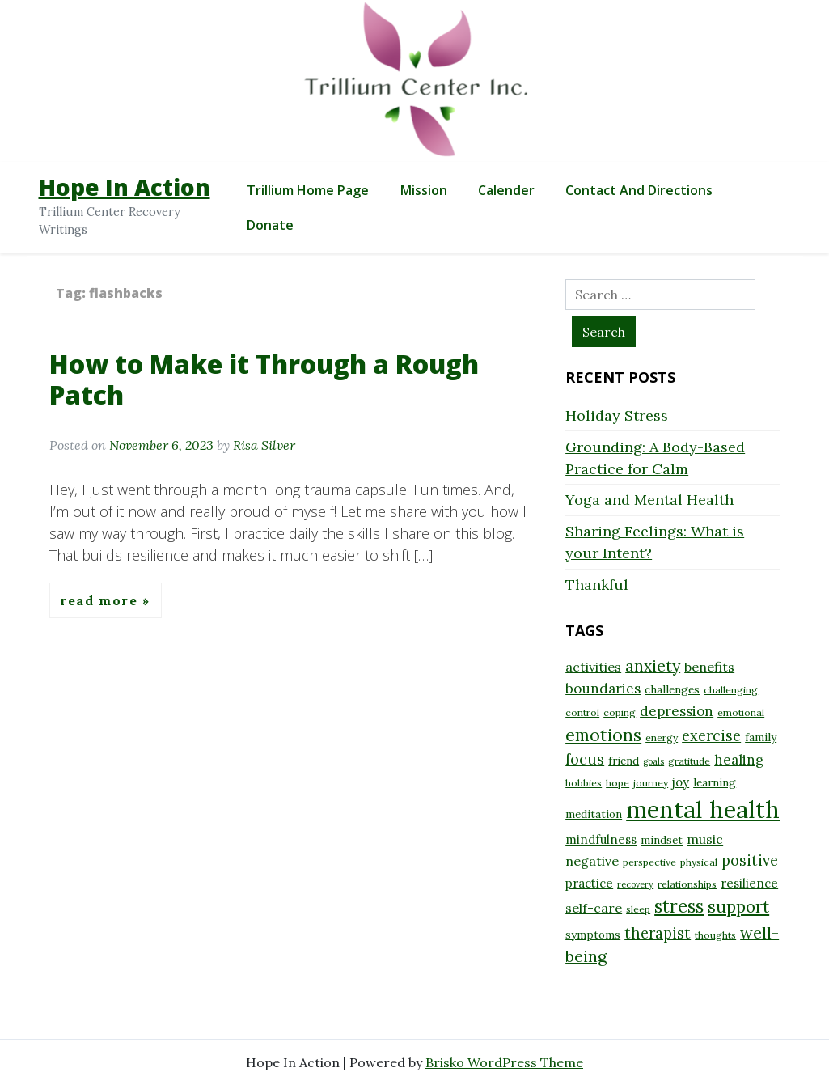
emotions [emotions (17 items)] (603, 734)
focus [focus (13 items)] (584, 759)
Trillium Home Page (308, 190)
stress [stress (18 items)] (679, 906)
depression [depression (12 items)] (676, 711)
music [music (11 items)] (705, 839)
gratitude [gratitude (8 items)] (689, 761)
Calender (506, 190)
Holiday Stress (616, 415)
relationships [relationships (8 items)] (687, 884)
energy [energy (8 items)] (661, 737)
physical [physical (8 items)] (698, 862)
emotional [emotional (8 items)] (740, 712)
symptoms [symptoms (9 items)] (592, 934)
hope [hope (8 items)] (617, 783)
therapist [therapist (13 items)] (657, 933)
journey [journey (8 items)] (650, 783)
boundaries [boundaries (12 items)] (603, 688)
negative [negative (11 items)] (592, 861)
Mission (423, 190)
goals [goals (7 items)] (653, 761)
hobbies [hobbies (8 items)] (583, 783)
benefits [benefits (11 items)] (709, 667)
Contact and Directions (639, 190)
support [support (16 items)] (738, 907)
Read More (101, 600)
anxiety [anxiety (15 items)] (652, 665)
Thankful (596, 584)
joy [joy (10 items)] (680, 782)
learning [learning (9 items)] (714, 782)
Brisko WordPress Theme (504, 1062)
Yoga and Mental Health (649, 499)
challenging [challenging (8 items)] (731, 690)
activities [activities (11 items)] (593, 667)
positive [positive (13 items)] (749, 860)
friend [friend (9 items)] (623, 760)
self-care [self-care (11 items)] (593, 908)
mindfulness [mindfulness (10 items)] (601, 839)
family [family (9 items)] (760, 737)
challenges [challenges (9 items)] (672, 689)
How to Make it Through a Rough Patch (264, 379)
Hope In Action (124, 187)
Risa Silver (264, 445)
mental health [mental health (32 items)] (703, 809)
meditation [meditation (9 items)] (593, 814)
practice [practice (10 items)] (589, 883)
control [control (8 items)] (582, 712)
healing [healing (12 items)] (738, 760)
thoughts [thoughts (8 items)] (715, 935)
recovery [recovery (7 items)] (635, 884)
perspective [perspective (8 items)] (649, 862)
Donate (270, 225)
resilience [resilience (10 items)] (749, 883)
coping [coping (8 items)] (619, 712)
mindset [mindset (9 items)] (662, 840)
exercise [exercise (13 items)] (711, 736)
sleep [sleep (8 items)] (638, 909)
